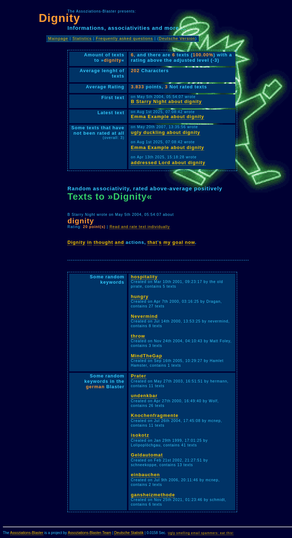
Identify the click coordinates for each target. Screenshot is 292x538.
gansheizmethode (153, 494)
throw (138, 336)
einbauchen (145, 474)
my (167, 242)
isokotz (140, 435)
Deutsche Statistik (128, 533)
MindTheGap (147, 355)
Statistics (82, 38)
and (119, 242)
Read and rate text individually (139, 227)
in (89, 242)
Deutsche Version (177, 38)
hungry (140, 296)
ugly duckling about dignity (165, 132)
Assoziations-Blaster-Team (89, 533)
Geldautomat (147, 455)
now (190, 242)
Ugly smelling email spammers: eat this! (201, 533)
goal (178, 242)
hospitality (144, 276)
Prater (138, 376)
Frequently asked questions (124, 38)
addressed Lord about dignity (168, 162)
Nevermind (144, 316)
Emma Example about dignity (167, 116)
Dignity (76, 242)
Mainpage (58, 38)
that (152, 242)
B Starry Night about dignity (166, 101)
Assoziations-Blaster (26, 533)
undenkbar (144, 395)
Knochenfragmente (155, 415)
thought (103, 242)
